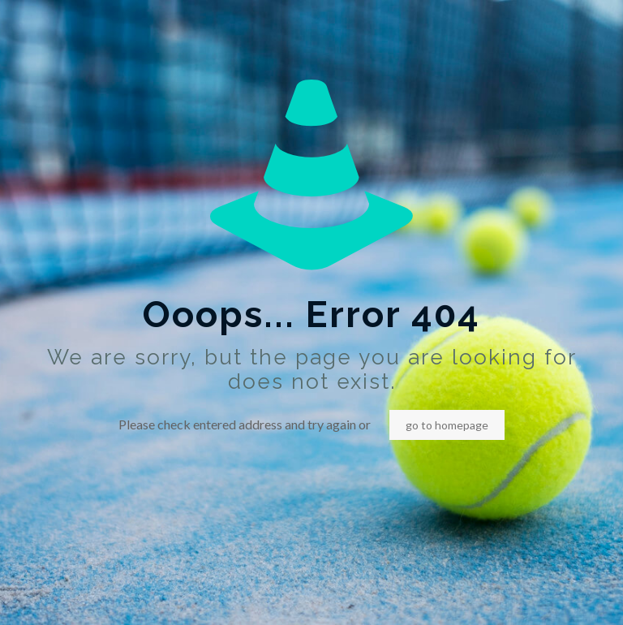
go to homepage (447, 425)
